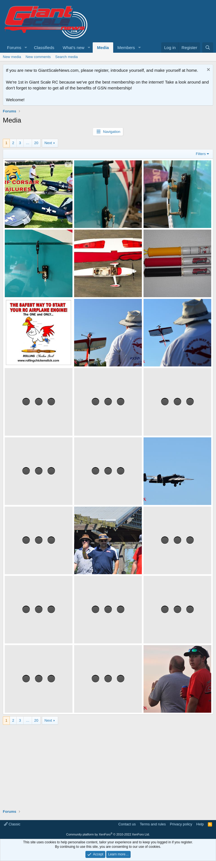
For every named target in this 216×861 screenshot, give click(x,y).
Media (103, 47)
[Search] (207, 47)
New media (12, 57)
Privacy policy (181, 824)
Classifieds (44, 47)
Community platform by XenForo (108, 834)
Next (48, 143)
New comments (38, 57)
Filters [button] (201, 154)
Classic (12, 824)
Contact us (127, 824)
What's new (73, 47)
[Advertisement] (108, 764)
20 (36, 143)
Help (200, 824)
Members (126, 47)
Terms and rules (153, 824)
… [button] (27, 143)
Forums (14, 47)
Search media (66, 57)
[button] (26, 47)
